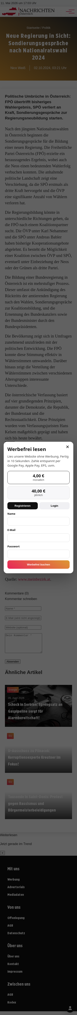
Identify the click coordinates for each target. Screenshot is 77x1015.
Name (11, 514)
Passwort (13, 546)
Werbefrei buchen (38, 564)
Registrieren (23, 505)
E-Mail (11, 530)
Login (54, 505)
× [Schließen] (67, 447)
